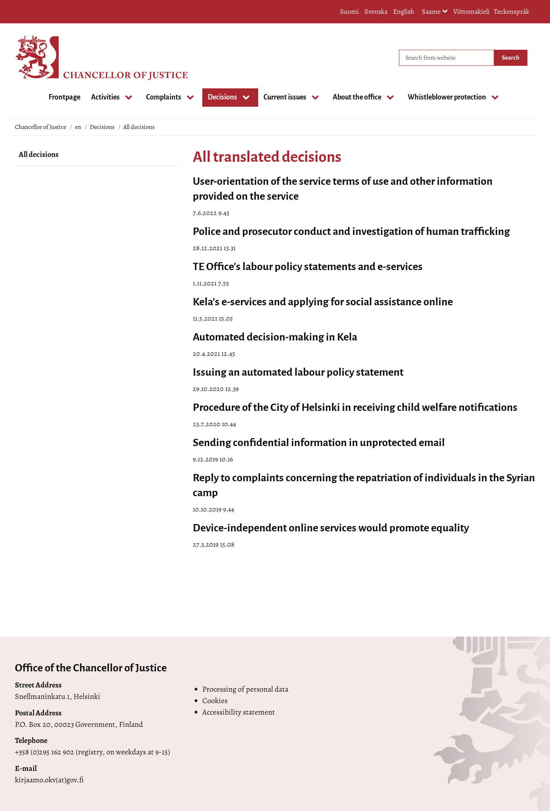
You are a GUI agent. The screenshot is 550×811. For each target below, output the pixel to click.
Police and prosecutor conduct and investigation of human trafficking (351, 231)
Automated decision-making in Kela (275, 337)
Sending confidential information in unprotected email (319, 442)
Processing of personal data (245, 689)
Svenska (375, 11)
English (403, 11)
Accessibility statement (238, 712)
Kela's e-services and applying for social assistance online (323, 302)
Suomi (349, 11)
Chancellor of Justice (40, 127)
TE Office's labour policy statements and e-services (308, 266)
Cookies (215, 700)
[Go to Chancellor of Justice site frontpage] (45, 57)
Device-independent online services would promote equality (331, 528)
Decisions (102, 127)
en (78, 127)
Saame (435, 12)
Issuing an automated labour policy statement (298, 372)
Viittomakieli (471, 11)
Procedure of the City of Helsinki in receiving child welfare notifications (355, 407)
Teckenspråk (511, 11)
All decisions (39, 154)
